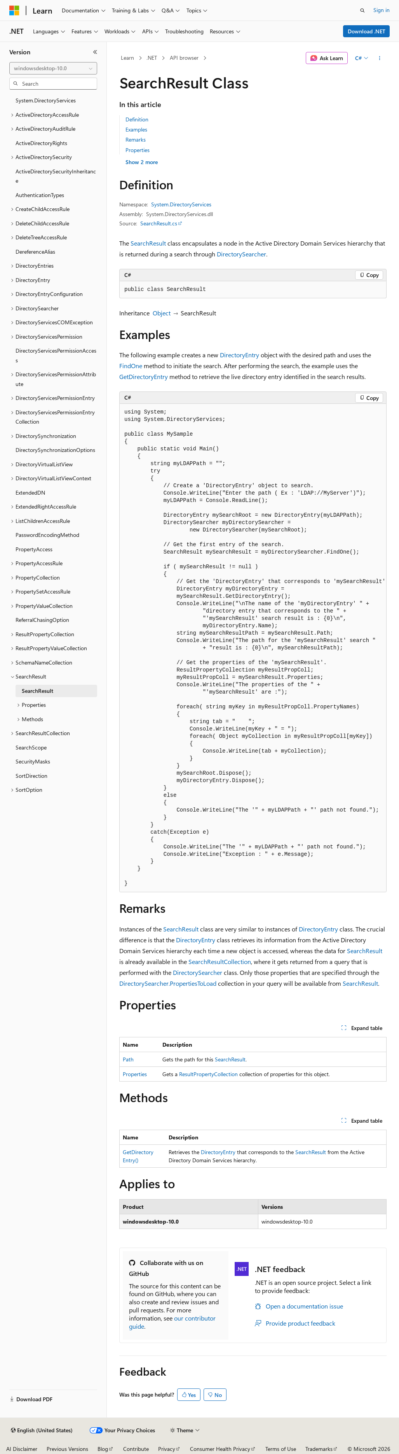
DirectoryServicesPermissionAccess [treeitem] (56, 355)
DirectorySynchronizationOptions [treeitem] (55, 450)
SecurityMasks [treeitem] (33, 761)
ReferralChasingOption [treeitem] (42, 619)
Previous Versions (67, 1448)
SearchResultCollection (219, 961)
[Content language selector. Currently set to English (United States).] (41, 1430)
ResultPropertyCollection (208, 1074)
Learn (127, 57)
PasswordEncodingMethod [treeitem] (47, 534)
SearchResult (148, 243)
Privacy (166, 1448)
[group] (253, 648)
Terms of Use (280, 1448)
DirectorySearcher (241, 254)
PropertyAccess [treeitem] (34, 549)
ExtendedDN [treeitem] (30, 492)
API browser (184, 57)
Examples (136, 129)
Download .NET (366, 31)
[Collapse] (95, 52)
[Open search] (362, 10)
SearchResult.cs (158, 223)
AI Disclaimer (21, 1448)
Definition (136, 119)
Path (128, 1059)
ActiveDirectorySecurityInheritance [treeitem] (56, 176)
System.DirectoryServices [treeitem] (46, 100)
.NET (151, 57)
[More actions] (380, 58)
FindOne (130, 366)
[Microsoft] (14, 10)
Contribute (136, 1448)
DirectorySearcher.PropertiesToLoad (167, 983)
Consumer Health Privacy (220, 1448)
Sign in (381, 10)
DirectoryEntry (239, 355)
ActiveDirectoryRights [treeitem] (41, 143)
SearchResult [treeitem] (37, 690)
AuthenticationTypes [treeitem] (40, 195)
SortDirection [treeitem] (31, 775)
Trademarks (319, 1448)
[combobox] (53, 68)
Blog (103, 1448)
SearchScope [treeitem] (31, 747)
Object (162, 313)
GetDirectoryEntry (143, 376)
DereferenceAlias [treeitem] (35, 251)
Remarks (135, 139)
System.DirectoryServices (181, 204)
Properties (137, 150)
